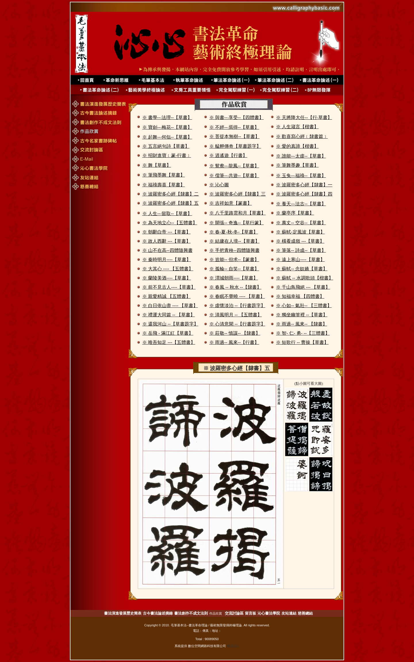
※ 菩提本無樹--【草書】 (234, 136)
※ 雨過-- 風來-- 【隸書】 (301, 324)
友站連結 (288, 613)
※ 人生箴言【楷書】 (297, 126)
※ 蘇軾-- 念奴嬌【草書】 (301, 268)
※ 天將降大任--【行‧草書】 (304, 117)
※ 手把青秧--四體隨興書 (234, 250)
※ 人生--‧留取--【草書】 (167, 213)
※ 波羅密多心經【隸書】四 (304, 194)
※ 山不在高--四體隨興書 (167, 250)
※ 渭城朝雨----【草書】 (233, 277)
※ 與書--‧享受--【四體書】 (236, 117)
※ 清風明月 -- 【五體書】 (235, 314)
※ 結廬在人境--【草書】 (234, 241)
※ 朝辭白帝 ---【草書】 (166, 231)
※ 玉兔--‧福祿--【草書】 (301, 175)
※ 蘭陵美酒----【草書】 (166, 277)
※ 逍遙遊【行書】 (228, 155)
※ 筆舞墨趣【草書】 (297, 165)
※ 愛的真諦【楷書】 (297, 146)
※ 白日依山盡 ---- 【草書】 (170, 305)
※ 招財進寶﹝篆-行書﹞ (166, 155)
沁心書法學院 (269, 613)
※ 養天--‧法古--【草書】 (301, 203)
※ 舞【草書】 (156, 165)
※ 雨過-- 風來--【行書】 (234, 342)
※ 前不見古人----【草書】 (168, 287)
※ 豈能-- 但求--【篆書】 (234, 259)
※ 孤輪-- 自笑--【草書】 (234, 268)
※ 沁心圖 (219, 184)
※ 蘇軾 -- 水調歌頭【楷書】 (304, 277)
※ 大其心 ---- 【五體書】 (167, 268)
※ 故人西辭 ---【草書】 (166, 241)
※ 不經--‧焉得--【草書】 (234, 127)
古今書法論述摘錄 (158, 613)
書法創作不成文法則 (191, 613)
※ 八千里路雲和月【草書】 (237, 213)
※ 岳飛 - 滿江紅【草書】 (167, 333)
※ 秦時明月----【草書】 (166, 259)
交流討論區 (234, 613)
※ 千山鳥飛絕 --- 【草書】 (303, 287)
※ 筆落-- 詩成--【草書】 (301, 250)
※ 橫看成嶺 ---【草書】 (300, 241)
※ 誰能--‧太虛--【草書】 (301, 156)
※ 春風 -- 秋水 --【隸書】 (235, 287)
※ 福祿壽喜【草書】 (163, 184)
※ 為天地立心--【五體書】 (169, 222)
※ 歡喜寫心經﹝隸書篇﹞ (302, 136)
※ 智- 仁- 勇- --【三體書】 (303, 333)
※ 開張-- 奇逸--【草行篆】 (236, 222)
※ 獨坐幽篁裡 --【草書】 (301, 314)
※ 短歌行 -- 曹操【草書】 (302, 342)
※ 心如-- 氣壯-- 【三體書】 (303, 305)
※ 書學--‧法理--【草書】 (167, 117)
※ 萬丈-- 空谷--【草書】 (301, 222)
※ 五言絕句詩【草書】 (165, 146)
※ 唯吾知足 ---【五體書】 (168, 342)
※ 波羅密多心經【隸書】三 (237, 194)
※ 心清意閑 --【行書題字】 (237, 324)
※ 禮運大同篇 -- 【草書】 (168, 314)
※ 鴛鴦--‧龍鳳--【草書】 (234, 165)
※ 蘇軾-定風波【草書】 (300, 231)
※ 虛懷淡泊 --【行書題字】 (237, 305)
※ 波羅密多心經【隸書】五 (170, 203)
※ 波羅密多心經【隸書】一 (304, 184)
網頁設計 (233, 646)
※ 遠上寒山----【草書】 (300, 259)
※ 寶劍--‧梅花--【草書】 (167, 127)
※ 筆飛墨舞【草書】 (163, 175)
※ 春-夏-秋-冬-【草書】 (233, 231)
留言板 (250, 613)
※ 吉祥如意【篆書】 (230, 203)
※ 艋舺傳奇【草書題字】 (235, 146)
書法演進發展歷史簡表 (122, 613)
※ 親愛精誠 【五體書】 (166, 296)
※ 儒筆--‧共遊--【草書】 (234, 175)
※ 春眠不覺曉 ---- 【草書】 (237, 296)
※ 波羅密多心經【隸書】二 (170, 194)
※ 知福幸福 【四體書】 (300, 296)
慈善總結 (305, 613)
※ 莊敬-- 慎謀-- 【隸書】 (234, 333)
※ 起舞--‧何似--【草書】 (167, 137)
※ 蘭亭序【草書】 (295, 213)
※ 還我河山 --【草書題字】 (170, 324)
